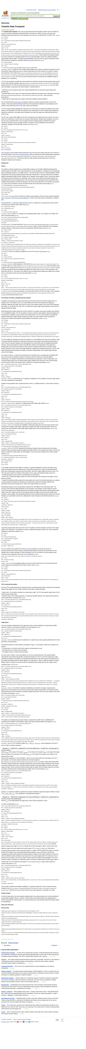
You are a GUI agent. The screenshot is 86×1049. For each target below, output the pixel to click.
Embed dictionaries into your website (47, 9)
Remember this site (31, 9)
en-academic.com (5, 15)
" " (22, 198)
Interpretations (23, 18)
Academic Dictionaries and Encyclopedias (25, 13)
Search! (56, 16)
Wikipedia (14, 18)
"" (6, 198)
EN (58, 9)
